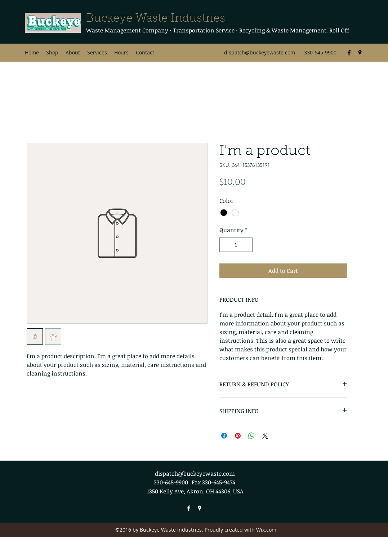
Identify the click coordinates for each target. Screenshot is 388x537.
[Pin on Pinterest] (237, 435)
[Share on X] (265, 435)
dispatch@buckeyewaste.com (259, 52)
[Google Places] (360, 52)
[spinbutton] (236, 245)
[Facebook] (349, 52)
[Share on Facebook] (224, 435)
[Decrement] (225, 245)
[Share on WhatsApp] (251, 435)
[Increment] (246, 245)
